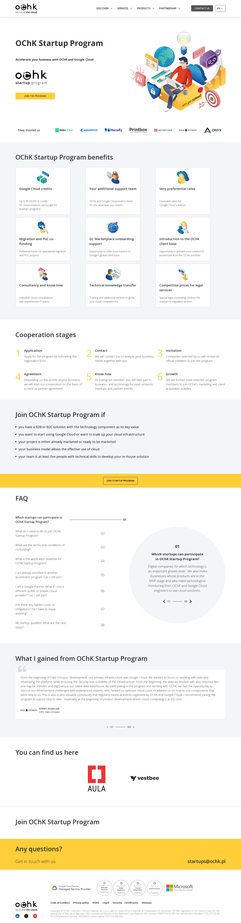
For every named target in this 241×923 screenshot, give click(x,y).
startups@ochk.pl (207, 861)
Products (146, 8)
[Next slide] (133, 727)
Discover (105, 8)
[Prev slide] (107, 727)
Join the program (35, 95)
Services (125, 8)
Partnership (170, 8)
